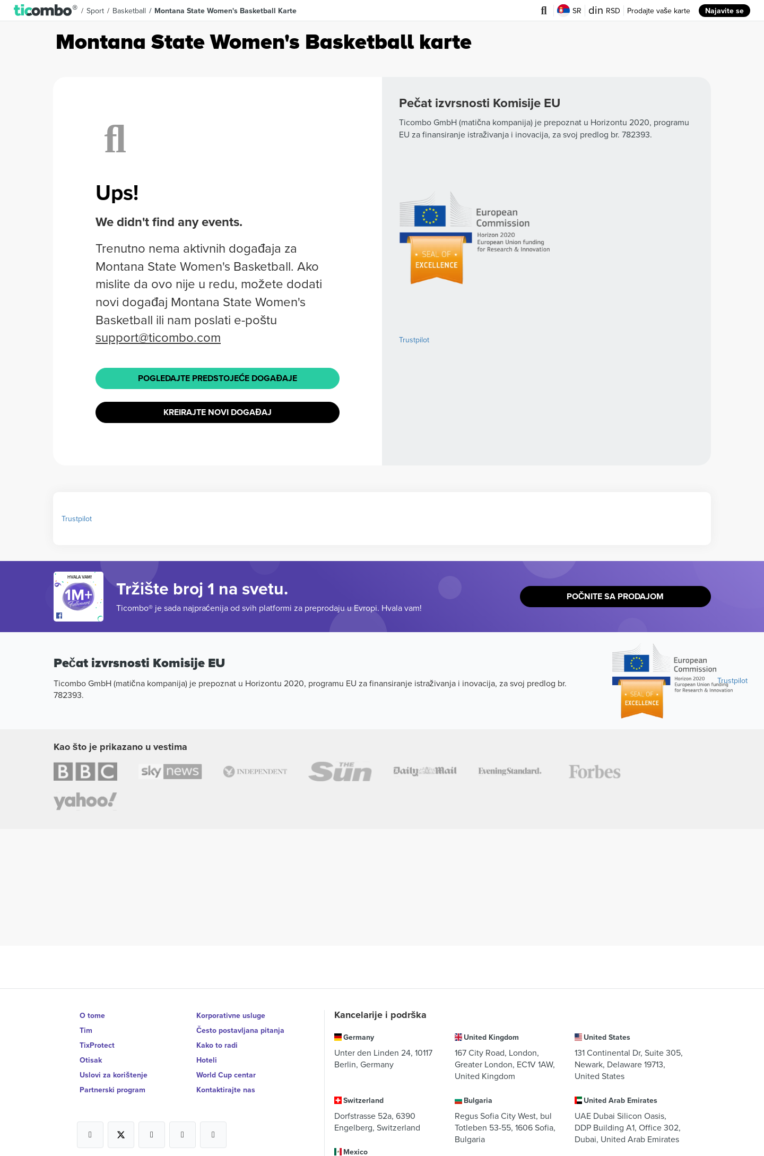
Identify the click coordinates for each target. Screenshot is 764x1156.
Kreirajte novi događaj (217, 412)
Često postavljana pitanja (240, 1030)
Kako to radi (217, 1045)
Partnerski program (112, 1089)
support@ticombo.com (158, 337)
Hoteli (206, 1060)
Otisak (91, 1060)
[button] (46, 10)
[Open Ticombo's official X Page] (121, 1135)
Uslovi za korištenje (113, 1074)
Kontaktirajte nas (225, 1089)
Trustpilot (414, 339)
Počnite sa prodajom (615, 596)
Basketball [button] (129, 10)
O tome (92, 1015)
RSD (604, 10)
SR (569, 10)
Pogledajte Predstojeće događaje (217, 378)
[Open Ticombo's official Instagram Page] (151, 1135)
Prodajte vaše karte (658, 10)
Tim (86, 1030)
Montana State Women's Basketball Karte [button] (225, 10)
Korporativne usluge (230, 1015)
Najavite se (724, 10)
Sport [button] (95, 10)
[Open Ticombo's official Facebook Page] (79, 616)
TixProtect (97, 1045)
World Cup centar (226, 1074)
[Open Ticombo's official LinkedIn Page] (213, 1135)
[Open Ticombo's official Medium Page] (182, 1135)
